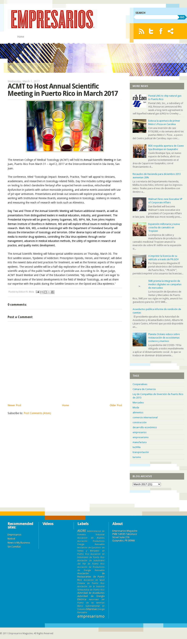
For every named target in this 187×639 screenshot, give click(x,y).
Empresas (91, 609)
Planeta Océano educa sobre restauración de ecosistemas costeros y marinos (164, 338)
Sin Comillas (14, 546)
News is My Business (19, 542)
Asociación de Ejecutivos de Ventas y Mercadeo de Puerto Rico (91, 550)
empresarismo (141, 437)
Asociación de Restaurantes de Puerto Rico (91, 576)
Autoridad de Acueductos (91, 593)
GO (182, 17)
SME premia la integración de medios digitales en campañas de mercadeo (164, 284)
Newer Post (14, 405)
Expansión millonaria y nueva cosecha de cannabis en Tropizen (164, 227)
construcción (140, 422)
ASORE (81, 531)
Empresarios (14, 534)
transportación (141, 452)
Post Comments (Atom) (37, 413)
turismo (137, 457)
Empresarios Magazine (21, 633)
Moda (136, 407)
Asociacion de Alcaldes (91, 538)
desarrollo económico (145, 427)
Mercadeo (138, 402)
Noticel (11, 538)
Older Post (116, 405)
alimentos (138, 412)
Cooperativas (140, 384)
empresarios (140, 432)
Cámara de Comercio (144, 389)
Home (20, 36)
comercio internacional (145, 417)
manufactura (140, 442)
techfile (137, 447)
